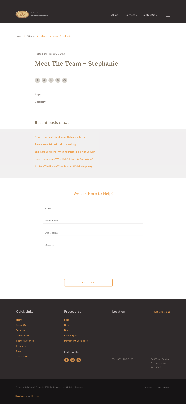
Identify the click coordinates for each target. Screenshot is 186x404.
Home (19, 36)
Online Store (22, 335)
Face (66, 319)
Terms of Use (163, 388)
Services (130, 14)
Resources (22, 346)
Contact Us (149, 14)
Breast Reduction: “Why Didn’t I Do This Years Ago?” (64, 159)
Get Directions (162, 311)
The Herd (35, 396)
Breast (67, 325)
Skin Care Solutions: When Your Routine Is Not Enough (65, 151)
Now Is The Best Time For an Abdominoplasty (60, 137)
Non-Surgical (71, 335)
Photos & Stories (25, 340)
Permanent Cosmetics (76, 340)
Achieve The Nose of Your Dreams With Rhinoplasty (63, 166)
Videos (31, 36)
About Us (21, 325)
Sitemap (148, 388)
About (114, 14)
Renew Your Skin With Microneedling (55, 144)
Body (67, 330)
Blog (18, 351)
